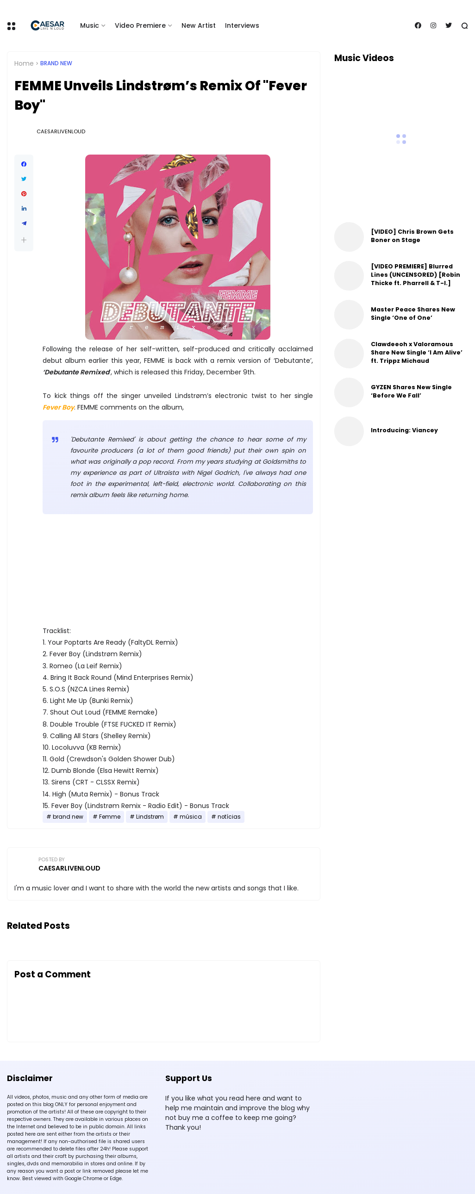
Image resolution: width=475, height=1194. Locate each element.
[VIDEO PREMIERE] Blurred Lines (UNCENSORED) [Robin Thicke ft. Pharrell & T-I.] (415, 274)
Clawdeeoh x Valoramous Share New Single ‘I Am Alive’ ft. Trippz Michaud (416, 352)
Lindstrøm (150, 817)
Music (89, 25)
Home (24, 63)
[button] (23, 240)
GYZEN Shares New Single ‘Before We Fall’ (411, 391)
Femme (109, 817)
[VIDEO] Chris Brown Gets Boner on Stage (412, 236)
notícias (229, 817)
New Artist (198, 25)
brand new (56, 63)
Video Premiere (140, 25)
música (191, 817)
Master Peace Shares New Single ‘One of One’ (413, 313)
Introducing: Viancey (404, 430)
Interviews (242, 25)
